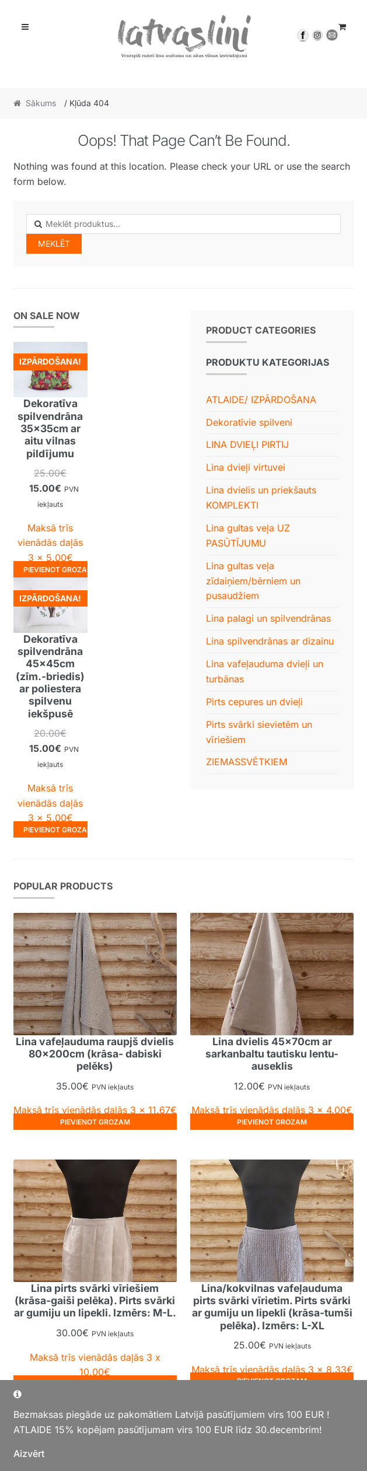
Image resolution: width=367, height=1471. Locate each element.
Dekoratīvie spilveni (249, 422)
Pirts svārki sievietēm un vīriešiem (259, 732)
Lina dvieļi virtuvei (245, 467)
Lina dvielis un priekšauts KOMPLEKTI (261, 497)
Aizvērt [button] (28, 1453)
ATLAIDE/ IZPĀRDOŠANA (261, 399)
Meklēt (54, 243)
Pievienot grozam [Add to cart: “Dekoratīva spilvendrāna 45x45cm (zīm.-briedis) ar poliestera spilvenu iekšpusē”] (55, 829)
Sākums (41, 103)
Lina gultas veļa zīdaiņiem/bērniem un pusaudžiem (253, 581)
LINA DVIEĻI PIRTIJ (247, 444)
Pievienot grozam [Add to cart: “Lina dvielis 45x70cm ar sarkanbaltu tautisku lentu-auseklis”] (272, 1122)
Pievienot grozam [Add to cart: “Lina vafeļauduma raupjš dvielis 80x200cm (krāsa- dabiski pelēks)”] (95, 1122)
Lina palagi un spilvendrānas (268, 618)
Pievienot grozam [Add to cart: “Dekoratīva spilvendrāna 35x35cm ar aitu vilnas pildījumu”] (55, 569)
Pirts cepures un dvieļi (254, 702)
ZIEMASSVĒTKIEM (246, 762)
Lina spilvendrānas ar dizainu (270, 641)
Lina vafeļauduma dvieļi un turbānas (264, 671)
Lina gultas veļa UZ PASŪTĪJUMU (248, 535)
